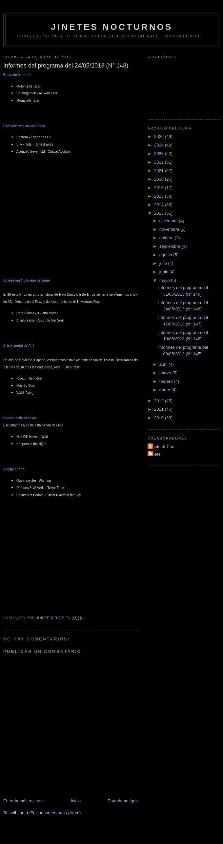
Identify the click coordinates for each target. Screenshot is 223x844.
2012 (159, 400)
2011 (159, 409)
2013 (159, 213)
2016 (159, 187)
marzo (165, 372)
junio (164, 271)
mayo (165, 280)
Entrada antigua (123, 800)
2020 (159, 179)
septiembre (170, 246)
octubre (167, 237)
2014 (159, 204)
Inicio (76, 800)
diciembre (169, 220)
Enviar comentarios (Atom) (55, 812)
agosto (166, 254)
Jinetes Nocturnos (112, 27)
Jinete (155, 454)
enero (165, 389)
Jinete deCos (161, 446)
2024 (159, 145)
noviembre (169, 229)
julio (163, 263)
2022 (159, 162)
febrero (166, 381)
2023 (159, 153)
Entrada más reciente (23, 800)
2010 (159, 417)
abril (164, 364)
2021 (159, 170)
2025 (159, 136)
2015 (159, 196)
